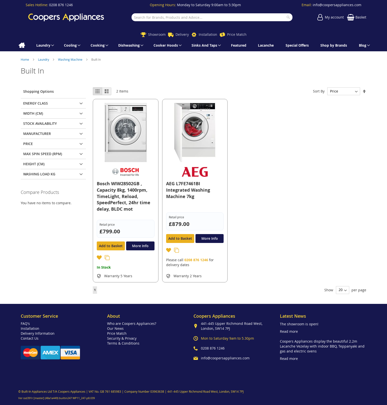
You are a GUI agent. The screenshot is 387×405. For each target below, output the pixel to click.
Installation (208, 34)
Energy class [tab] (35, 103)
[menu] (193, 45)
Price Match (237, 34)
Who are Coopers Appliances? (131, 323)
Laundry (44, 59)
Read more (289, 331)
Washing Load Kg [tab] (39, 174)
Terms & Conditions (123, 343)
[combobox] (212, 17)
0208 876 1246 (61, 4)
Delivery (182, 34)
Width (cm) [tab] (33, 113)
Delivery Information (38, 333)
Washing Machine (70, 59)
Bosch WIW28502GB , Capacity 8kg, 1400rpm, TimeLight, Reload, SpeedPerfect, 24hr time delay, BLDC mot (123, 196)
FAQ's (25, 323)
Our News (115, 328)
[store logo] (66, 17)
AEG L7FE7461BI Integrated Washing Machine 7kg (188, 190)
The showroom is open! (299, 324)
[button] (100, 258)
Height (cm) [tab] (33, 164)
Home (25, 59)
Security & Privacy (121, 338)
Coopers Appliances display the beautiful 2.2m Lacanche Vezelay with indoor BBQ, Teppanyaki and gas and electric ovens (322, 346)
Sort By (319, 91)
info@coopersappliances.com (337, 4)
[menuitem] (21, 45)
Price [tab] (28, 143)
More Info (140, 245)
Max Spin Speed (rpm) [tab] (42, 153)
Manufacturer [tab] (37, 133)
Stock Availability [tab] (40, 123)
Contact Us (30, 338)
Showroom (157, 34)
